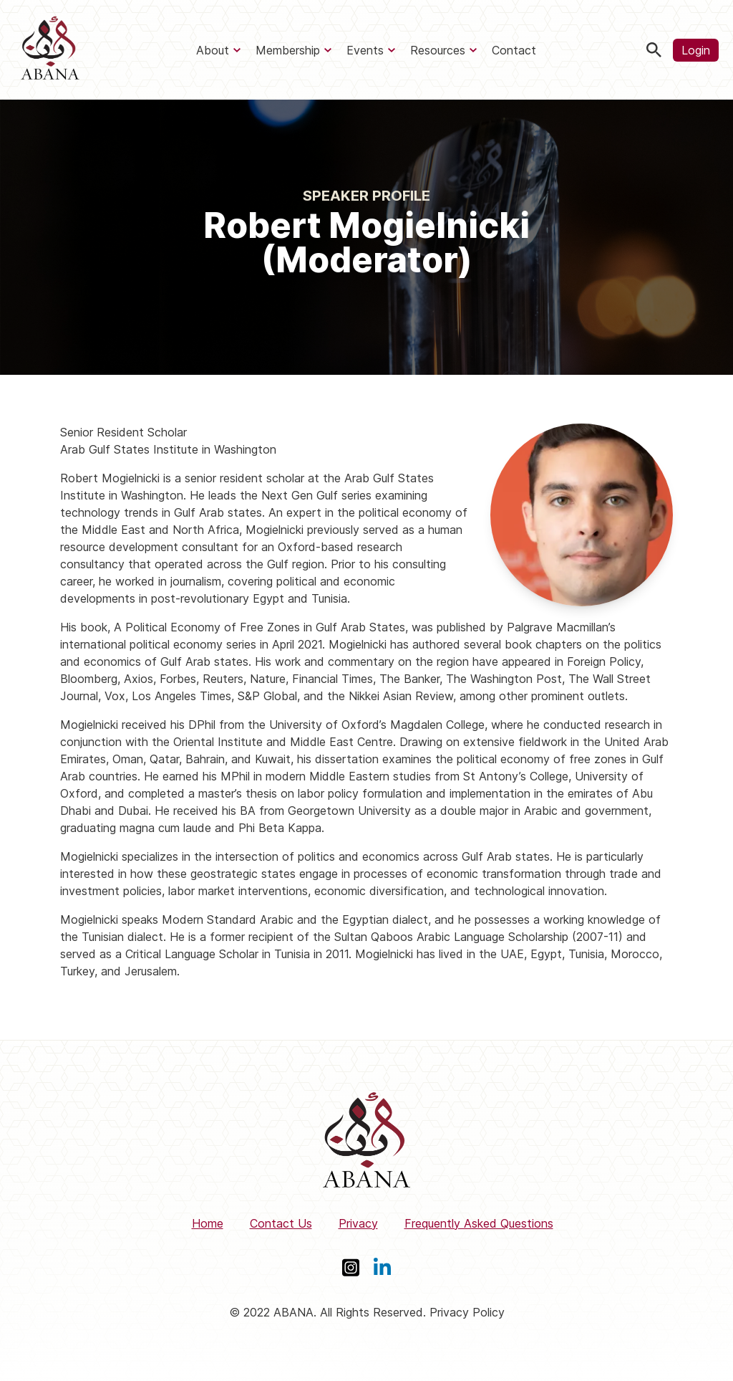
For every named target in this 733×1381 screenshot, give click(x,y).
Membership (288, 50)
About (212, 50)
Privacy (358, 1223)
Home (207, 1223)
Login (695, 50)
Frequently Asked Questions (478, 1223)
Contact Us (281, 1223)
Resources (437, 50)
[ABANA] (50, 49)
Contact (514, 50)
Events (365, 50)
